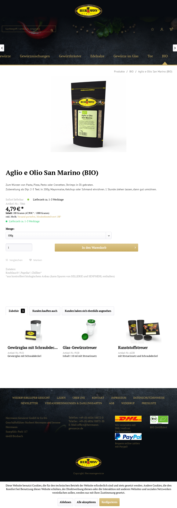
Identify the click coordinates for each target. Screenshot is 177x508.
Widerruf (128, 403)
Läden (61, 397)
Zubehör (17, 311)
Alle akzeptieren (86, 502)
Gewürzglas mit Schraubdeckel (33, 347)
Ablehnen (65, 502)
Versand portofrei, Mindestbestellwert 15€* (39, 216)
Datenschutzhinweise (149, 397)
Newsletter (29, 403)
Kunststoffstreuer (133, 347)
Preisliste (149, 403)
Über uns (79, 397)
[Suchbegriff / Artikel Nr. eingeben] (29, 29)
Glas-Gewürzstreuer (80, 347)
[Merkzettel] (152, 29)
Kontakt (98, 397)
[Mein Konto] (162, 29)
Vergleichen (14, 260)
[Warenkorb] (171, 29)
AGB (111, 403)
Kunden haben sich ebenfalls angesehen (88, 311)
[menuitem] (29, 29)
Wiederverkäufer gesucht (31, 397)
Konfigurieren (109, 502)
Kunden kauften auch (44, 311)
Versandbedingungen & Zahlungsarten (73, 403)
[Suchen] (52, 29)
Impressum (118, 397)
